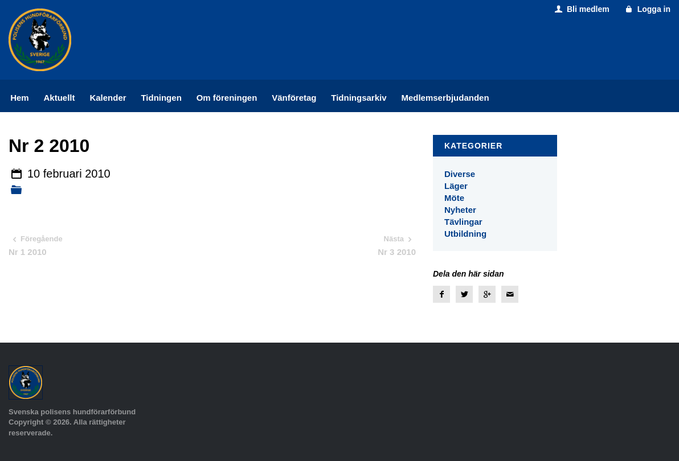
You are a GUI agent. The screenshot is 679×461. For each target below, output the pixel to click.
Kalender (107, 97)
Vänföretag (294, 97)
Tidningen (161, 97)
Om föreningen (227, 97)
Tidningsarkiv (358, 97)
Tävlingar (463, 222)
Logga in (646, 9)
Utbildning (465, 233)
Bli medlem (581, 9)
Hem (19, 97)
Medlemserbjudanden (445, 97)
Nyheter (460, 210)
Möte (454, 198)
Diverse (459, 174)
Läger (456, 186)
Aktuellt (59, 97)
